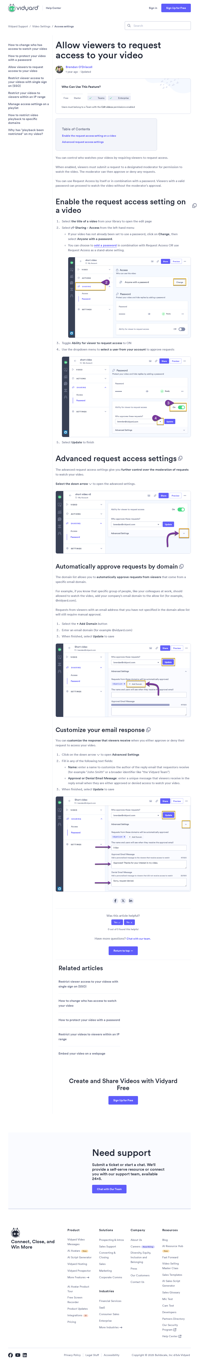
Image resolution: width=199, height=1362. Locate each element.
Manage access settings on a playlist (28, 106)
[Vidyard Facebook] (10, 1355)
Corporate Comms (110, 1277)
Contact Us (137, 1282)
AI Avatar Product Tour (78, 1289)
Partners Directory (173, 1319)
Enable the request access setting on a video (89, 136)
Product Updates (77, 1308)
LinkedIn (131, 901)
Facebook (115, 901)
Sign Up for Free (176, 8)
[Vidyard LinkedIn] (25, 1355)
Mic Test (167, 1299)
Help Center (53, 8)
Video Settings (41, 26)
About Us (136, 1240)
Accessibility (111, 1355)
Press (134, 1268)
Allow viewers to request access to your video (25, 69)
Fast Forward (170, 1257)
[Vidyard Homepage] (23, 8)
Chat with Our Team (109, 1189)
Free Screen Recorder (74, 1300)
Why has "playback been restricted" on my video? (26, 132)
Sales (102, 1264)
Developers (169, 1312)
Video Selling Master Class (170, 1266)
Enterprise (105, 1320)
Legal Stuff (92, 1355)
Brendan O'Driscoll (79, 67)
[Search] (158, 25)
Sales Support (107, 1246)
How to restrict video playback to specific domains (23, 119)
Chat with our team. (139, 939)
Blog (165, 1240)
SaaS (102, 1307)
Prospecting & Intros (111, 1240)
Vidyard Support (18, 26)
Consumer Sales (109, 1314)
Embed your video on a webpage (81, 1053)
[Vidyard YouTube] (17, 1355)
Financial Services (110, 1301)
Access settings (64, 26)
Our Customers (140, 1275)
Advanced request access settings (83, 142)
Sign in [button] (153, 8)
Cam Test (168, 1305)
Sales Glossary (171, 1292)
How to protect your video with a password (27, 58)
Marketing (105, 1270)
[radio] (117, 922)
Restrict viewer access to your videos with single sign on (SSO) (27, 82)
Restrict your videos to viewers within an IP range (26, 95)
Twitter (123, 901)
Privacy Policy (72, 1355)
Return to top (121, 951)
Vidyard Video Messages (76, 1242)
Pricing (71, 1322)
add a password (105, 245)
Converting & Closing (107, 1255)
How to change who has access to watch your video (27, 47)
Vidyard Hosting (77, 1264)
